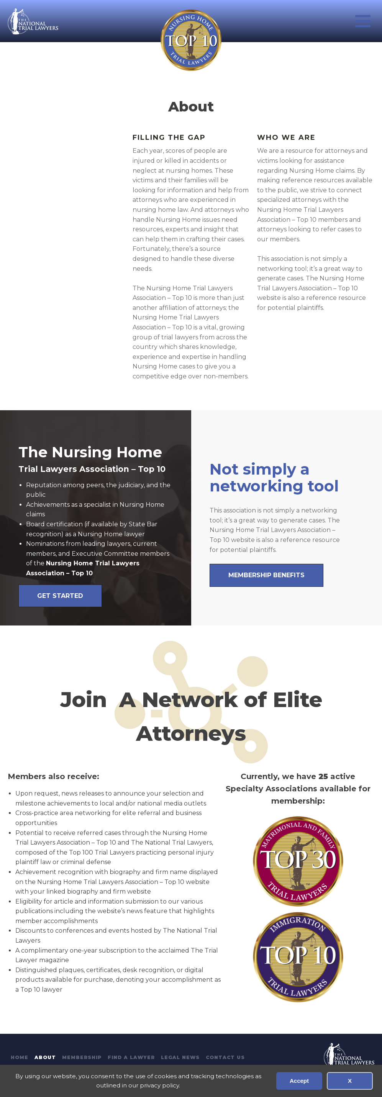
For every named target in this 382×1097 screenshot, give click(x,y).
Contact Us (225, 1057)
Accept (299, 1080)
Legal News (180, 1057)
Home (19, 1057)
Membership (82, 1057)
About (45, 1057)
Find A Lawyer (131, 1057)
